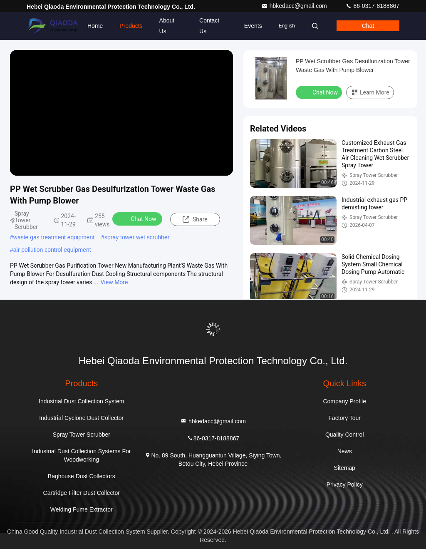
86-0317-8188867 (372, 5)
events (253, 25)
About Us (167, 26)
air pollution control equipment (52, 249)
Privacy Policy (345, 484)
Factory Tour (344, 418)
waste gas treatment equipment (53, 237)
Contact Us (209, 26)
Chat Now (138, 218)
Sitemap (344, 468)
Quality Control (344, 434)
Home (95, 25)
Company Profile (344, 401)
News (344, 451)
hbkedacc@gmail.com (295, 5)
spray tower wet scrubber (136, 237)
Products (130, 25)
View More (114, 282)
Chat (368, 25)
